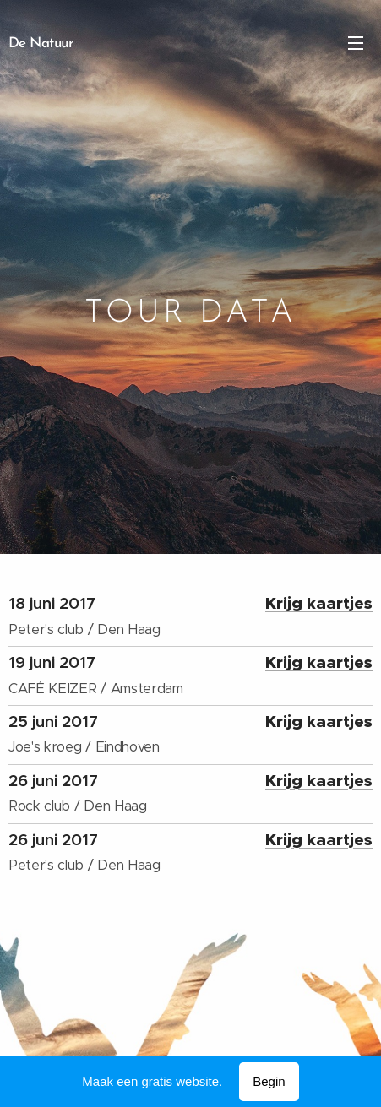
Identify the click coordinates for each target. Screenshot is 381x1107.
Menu (355, 43)
